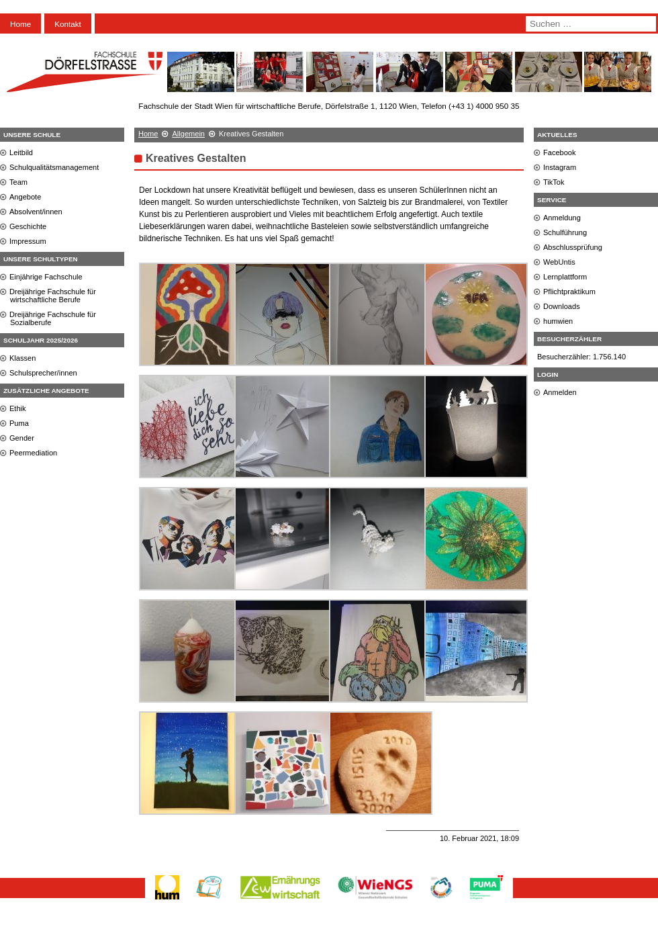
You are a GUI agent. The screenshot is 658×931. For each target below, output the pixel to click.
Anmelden (560, 392)
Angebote (25, 197)
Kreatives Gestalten (196, 158)
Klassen (22, 358)
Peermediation (33, 453)
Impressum (27, 241)
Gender (21, 438)
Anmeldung (562, 218)
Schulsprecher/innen (43, 373)
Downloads (561, 306)
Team (18, 182)
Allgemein (188, 134)
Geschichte (27, 226)
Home (20, 23)
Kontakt (67, 23)
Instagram (559, 167)
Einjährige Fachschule (46, 277)
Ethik (17, 408)
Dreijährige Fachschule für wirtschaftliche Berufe (52, 295)
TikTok (554, 182)
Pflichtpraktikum (569, 291)
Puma (19, 423)
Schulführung (565, 232)
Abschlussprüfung (572, 247)
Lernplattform (565, 277)
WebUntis (559, 262)
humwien (558, 321)
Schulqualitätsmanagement (54, 167)
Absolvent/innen (35, 212)
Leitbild (21, 152)
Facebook (559, 152)
